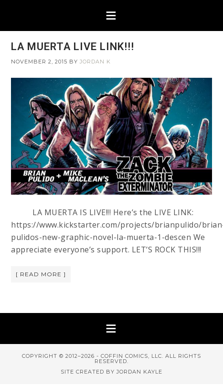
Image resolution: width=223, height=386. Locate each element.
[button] (111, 15)
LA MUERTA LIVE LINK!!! (72, 46)
